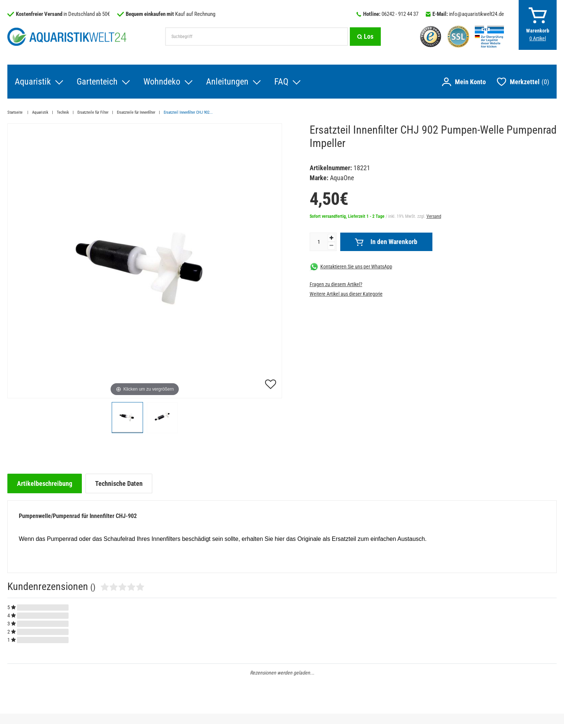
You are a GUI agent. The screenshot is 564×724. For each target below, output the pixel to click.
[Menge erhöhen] (331, 238)
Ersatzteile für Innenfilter (136, 112)
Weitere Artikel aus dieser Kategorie (346, 294)
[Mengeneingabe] (319, 242)
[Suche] (365, 36)
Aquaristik (33, 81)
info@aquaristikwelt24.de (476, 14)
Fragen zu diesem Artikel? (336, 284)
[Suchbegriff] (256, 36)
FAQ (281, 81)
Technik (63, 112)
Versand (434, 216)
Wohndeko (161, 81)
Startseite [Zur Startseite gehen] (15, 112)
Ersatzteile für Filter (92, 112)
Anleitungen (227, 81)
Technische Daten (119, 483)
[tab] (44, 483)
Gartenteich (97, 81)
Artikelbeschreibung (44, 483)
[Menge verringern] (331, 246)
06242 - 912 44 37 (400, 14)
